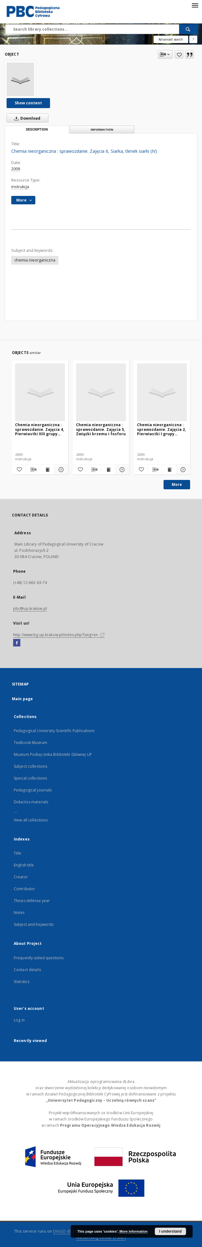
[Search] (188, 29)
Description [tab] (37, 129)
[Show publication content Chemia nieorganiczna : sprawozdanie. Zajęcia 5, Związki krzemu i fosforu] (108, 470)
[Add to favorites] (179, 54)
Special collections (30, 778)
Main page (22, 698)
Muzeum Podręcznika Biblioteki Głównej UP (53, 754)
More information (133, 1231)
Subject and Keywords (33, 924)
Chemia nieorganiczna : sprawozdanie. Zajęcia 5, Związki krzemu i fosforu (101, 429)
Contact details (27, 969)
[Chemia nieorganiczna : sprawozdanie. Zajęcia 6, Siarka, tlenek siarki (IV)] (20, 79)
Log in (19, 1020)
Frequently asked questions (38, 957)
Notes (19, 912)
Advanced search (171, 39)
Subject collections (30, 766)
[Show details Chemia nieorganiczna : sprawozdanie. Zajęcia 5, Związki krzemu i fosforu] (121, 470)
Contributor (24, 888)
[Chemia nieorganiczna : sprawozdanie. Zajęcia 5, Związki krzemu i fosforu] (101, 392)
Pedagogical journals (33, 790)
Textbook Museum (30, 742)
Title (18, 853)
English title (24, 865)
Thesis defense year (32, 900)
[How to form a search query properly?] (193, 39)
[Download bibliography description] (33, 470)
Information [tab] (102, 129)
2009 (15, 169)
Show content (28, 103)
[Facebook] (16, 643)
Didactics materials (31, 802)
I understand (170, 1231)
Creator (21, 877)
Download (26, 118)
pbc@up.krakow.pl (30, 608)
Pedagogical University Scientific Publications (54, 730)
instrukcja (20, 186)
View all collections (31, 820)
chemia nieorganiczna (34, 260)
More (177, 484)
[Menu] (194, 5)
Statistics (21, 981)
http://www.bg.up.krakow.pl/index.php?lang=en (59, 634)
